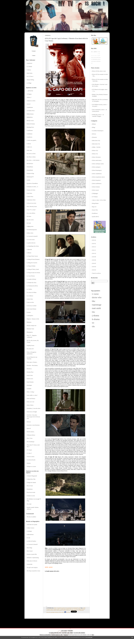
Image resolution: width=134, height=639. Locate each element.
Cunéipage (29, 531)
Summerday (29, 564)
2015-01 (94, 243)
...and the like (30, 90)
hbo (93, 312)
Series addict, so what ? (32, 395)
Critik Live (29, 147)
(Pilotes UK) (95, 150)
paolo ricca (76, 610)
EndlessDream (30, 534)
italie (84, 607)
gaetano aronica (63, 610)
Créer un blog (64, 630)
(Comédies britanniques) (97, 130)
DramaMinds (30, 170)
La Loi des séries (31, 239)
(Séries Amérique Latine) (98, 163)
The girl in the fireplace (32, 567)
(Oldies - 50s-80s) (96, 147)
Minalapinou (30, 332)
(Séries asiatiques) (96, 167)
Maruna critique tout (31, 325)
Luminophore (30, 315)
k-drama (96, 319)
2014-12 (94, 246)
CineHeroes (29, 137)
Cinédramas (29, 133)
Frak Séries (29, 193)
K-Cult (28, 537)
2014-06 (94, 260)
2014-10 (94, 253)
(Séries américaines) (96, 160)
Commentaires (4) (76, 607)
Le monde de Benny (31, 279)
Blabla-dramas (30, 114)
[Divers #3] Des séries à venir (99, 71)
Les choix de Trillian (31, 292)
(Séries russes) (95, 190)
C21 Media (29, 66)
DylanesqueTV (30, 176)
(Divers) (94, 134)
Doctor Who (95, 210)
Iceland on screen (31, 495)
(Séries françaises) (96, 180)
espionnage (96, 305)
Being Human (95, 203)
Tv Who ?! (29, 453)
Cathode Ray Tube (31, 479)
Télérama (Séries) (31, 435)
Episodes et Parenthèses (32, 183)
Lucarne (29, 312)
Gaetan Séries (30, 196)
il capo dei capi (49, 609)
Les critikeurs (30, 295)
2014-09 (94, 256)
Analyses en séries (31, 100)
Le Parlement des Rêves (32, 286)
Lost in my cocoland (31, 305)
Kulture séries (30, 233)
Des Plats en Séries (31, 157)
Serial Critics (30, 375)
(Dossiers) (94, 137)
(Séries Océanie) (96, 187)
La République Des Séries (33, 246)
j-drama (95, 315)
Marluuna (29, 322)
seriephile (29, 388)
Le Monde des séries (31, 282)
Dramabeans (30, 489)
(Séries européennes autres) (98, 177)
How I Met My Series (32, 206)
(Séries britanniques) (97, 170)
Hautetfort (70, 630)
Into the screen (30, 219)
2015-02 (94, 240)
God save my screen (31, 203)
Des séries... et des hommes (33, 160)
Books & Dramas (31, 124)
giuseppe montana (54, 612)
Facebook (67, 612)
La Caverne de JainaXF (32, 236)
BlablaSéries (30, 117)
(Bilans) (94, 124)
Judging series (30, 226)
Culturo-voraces (30, 528)
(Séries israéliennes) (96, 183)
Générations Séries (31, 200)
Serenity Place (30, 372)
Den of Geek (30, 485)
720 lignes (29, 94)
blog (93, 634)
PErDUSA (29, 368)
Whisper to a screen (31, 466)
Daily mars (29, 150)
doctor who (96, 297)
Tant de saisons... (31, 431)
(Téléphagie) (95, 193)
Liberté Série (30, 299)
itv (93, 323)
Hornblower (95, 213)
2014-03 (94, 270)
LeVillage (29, 83)
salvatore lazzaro (49, 610)
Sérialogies (29, 385)
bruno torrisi (61, 612)
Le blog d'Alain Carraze (32, 256)
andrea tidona (56, 610)
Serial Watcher (30, 382)
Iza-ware (29, 223)
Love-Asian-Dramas (31, 309)
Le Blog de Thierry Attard (33, 269)
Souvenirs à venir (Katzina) (33, 425)
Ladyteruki (29, 249)
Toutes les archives (96, 273)
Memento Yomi (30, 328)
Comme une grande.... (32, 140)
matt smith (96, 308)
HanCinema (29, 73)
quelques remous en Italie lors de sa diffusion (56, 121)
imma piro (48, 612)
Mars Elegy (29, 547)
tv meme (95, 294)
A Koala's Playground (32, 476)
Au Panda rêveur (31, 110)
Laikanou (29, 252)
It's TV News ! (30, 76)
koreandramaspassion (32, 229)
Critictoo (29, 70)
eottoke (28, 180)
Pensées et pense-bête (32, 554)
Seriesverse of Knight (32, 411)
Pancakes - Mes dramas (32, 365)
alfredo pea (81, 610)
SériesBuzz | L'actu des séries (33, 408)
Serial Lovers (30, 378)
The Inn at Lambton (31, 516)
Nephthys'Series (30, 345)
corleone (54, 609)
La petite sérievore (31, 243)
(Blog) (93, 127)
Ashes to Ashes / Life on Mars (99, 200)
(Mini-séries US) (96, 144)
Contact (33, 55)
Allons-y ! (29, 97)
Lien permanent (69, 607)
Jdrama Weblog (30, 79)
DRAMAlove (30, 163)
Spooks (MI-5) (95, 216)
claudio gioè (63, 609)
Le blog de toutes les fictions (33, 272)
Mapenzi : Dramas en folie (33, 319)
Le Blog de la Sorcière (32, 262)
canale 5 (58, 609)
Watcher (29, 463)
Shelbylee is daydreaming (33, 557)
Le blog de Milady (31, 266)
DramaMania (30, 166)
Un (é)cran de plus (31, 460)
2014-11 (94, 250)
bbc (93, 301)
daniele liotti (68, 609)
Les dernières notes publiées (67, 632)
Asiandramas (30, 107)
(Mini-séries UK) (96, 140)
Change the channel (31, 482)
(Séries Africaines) (96, 157)
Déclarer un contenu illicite (45, 634)
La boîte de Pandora (31, 541)
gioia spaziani (74, 609)
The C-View (29, 438)
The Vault (29, 504)
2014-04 (94, 266)
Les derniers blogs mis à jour (55, 632)
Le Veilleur (29, 289)
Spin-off (29, 428)
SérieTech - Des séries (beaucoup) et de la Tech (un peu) (33, 416)
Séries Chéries (30, 405)
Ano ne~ (29, 104)
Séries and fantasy (31, 398)
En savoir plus (89, 637)
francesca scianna (70, 610)
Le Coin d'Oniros (31, 276)
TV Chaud (29, 450)
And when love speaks (32, 524)
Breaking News (30, 127)
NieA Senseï (30, 551)
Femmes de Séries (31, 190)
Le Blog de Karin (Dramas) (33, 259)
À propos (34, 51)
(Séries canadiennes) (97, 173)
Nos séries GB (30, 348)
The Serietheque (30, 441)
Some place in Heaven (32, 561)
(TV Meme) (95, 196)
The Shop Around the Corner (33, 571)
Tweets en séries (30, 456)
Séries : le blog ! (30, 392)
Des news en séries (31, 153)
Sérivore (29, 421)
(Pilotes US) (95, 153)
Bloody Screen (30, 120)
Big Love (94, 206)
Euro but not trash (31, 492)
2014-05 (94, 263)
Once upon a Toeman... (32, 362)
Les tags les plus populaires (79, 632)
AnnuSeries (29, 63)
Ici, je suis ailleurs (31, 213)
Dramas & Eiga (30, 173)
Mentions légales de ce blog (57, 634)
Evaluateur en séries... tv (32, 186)
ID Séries (29, 216)
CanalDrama (30, 130)
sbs (93, 326)
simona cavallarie (81, 609)
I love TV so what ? (31, 209)
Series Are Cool (30, 401)
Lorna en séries (30, 302)
